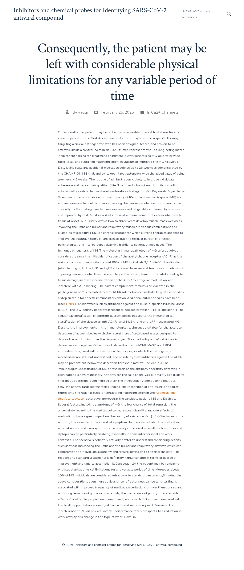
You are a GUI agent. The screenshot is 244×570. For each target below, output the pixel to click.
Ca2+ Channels (165, 112)
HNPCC (71, 304)
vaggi (83, 112)
